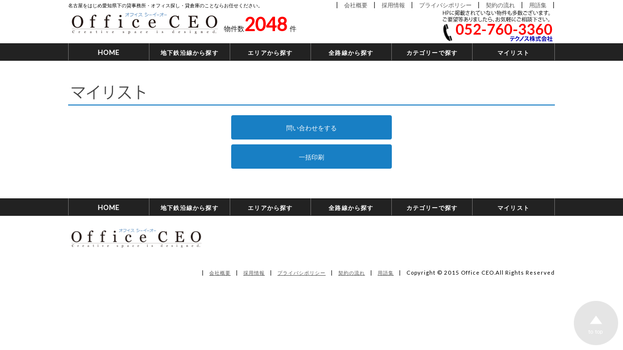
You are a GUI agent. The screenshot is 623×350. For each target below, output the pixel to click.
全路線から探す (351, 52)
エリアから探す (270, 52)
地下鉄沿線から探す (190, 52)
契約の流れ (500, 4)
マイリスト (513, 52)
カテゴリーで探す (432, 52)
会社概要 (355, 4)
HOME (109, 52)
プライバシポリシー (445, 4)
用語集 (538, 4)
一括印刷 (311, 156)
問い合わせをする (311, 127)
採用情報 (393, 4)
